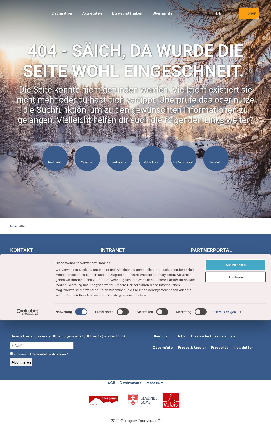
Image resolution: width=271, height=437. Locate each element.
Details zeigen (225, 428)
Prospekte (219, 347)
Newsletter (243, 347)
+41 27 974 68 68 (28, 307)
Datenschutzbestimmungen (50, 354)
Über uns (159, 336)
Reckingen (19, 297)
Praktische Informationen (213, 336)
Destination (61, 11)
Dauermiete (162, 347)
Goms (13, 226)
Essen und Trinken (127, 11)
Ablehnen (235, 394)
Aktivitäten (92, 11)
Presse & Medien (192, 347)
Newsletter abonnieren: (30, 336)
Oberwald (18, 292)
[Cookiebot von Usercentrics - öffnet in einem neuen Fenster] (27, 429)
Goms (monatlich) (69, 336)
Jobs (181, 336)
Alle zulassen (235, 381)
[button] (55, 158)
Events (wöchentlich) (106, 336)
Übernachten (163, 11)
